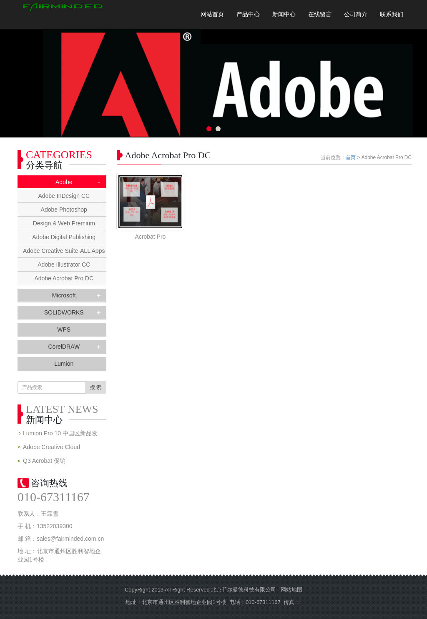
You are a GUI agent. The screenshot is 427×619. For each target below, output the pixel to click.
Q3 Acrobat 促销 (44, 460)
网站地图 (291, 590)
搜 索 (95, 387)
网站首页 (212, 14)
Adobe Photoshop (64, 209)
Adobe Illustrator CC (64, 264)
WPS (63, 329)
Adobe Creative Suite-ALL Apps (64, 250)
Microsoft (64, 295)
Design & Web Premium (64, 223)
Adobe (63, 182)
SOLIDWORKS (64, 312)
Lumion (63, 363)
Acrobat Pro (150, 236)
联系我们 (391, 14)
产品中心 (248, 14)
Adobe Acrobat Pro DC (63, 278)
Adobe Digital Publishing (63, 237)
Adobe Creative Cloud (51, 447)
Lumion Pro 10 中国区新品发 (60, 433)
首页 (351, 157)
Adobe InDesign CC (64, 195)
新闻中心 (284, 14)
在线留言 (320, 14)
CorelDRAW (64, 346)
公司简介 (355, 14)
